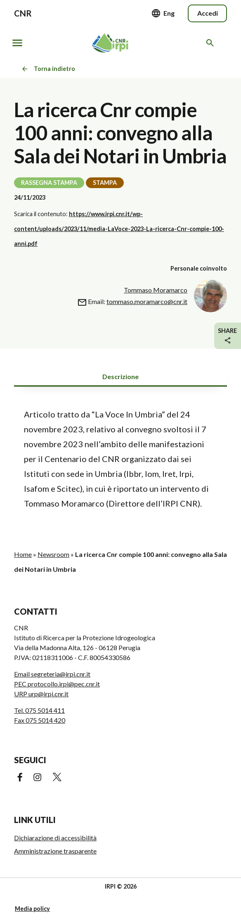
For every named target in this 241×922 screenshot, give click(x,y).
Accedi (207, 13)
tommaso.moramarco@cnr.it (146, 301)
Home (23, 554)
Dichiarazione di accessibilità (55, 838)
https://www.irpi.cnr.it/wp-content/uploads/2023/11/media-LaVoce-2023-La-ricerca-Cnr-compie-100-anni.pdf (119, 228)
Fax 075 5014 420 (39, 720)
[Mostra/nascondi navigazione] (17, 43)
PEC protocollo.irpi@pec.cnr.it (57, 684)
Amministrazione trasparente (55, 851)
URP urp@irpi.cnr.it (41, 694)
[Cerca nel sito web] (211, 43)
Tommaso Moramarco (155, 290)
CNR (23, 13)
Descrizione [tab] (120, 376)
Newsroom (53, 554)
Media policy (32, 908)
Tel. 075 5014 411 (39, 710)
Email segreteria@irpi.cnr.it (52, 674)
